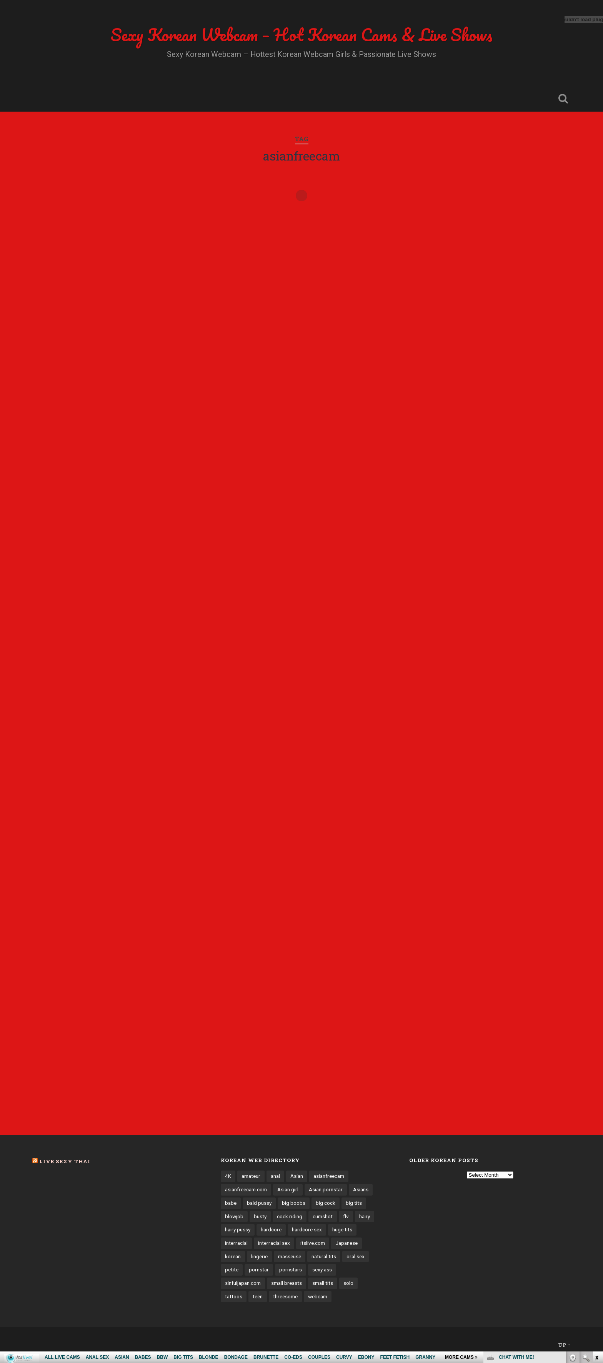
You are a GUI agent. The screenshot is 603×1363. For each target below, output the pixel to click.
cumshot (323, 1216)
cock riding (289, 1216)
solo (348, 1283)
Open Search (563, 98)
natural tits (323, 1256)
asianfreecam (328, 1176)
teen (258, 1296)
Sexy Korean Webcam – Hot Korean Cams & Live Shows (302, 34)
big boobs (293, 1203)
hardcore (271, 1229)
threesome (285, 1296)
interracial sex (274, 1243)
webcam (317, 1296)
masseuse (289, 1256)
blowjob (234, 1216)
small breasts (286, 1283)
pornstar (259, 1269)
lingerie (259, 1256)
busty (260, 1216)
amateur (251, 1176)
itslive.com (312, 1243)
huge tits (342, 1229)
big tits (354, 1203)
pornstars (290, 1269)
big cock (325, 1203)
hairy (364, 1216)
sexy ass (322, 1269)
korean (233, 1256)
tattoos (233, 1296)
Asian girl (287, 1189)
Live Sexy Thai (64, 1161)
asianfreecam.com (246, 1189)
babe (231, 1203)
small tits (322, 1283)
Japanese (346, 1243)
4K (228, 1176)
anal (275, 1176)
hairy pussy (237, 1229)
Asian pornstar (326, 1189)
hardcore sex (307, 1229)
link (596, 1243)
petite (231, 1269)
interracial (236, 1243)
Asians (360, 1189)
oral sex (355, 1256)
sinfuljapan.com (243, 1283)
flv (346, 1216)
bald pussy (259, 1203)
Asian (296, 1176)
